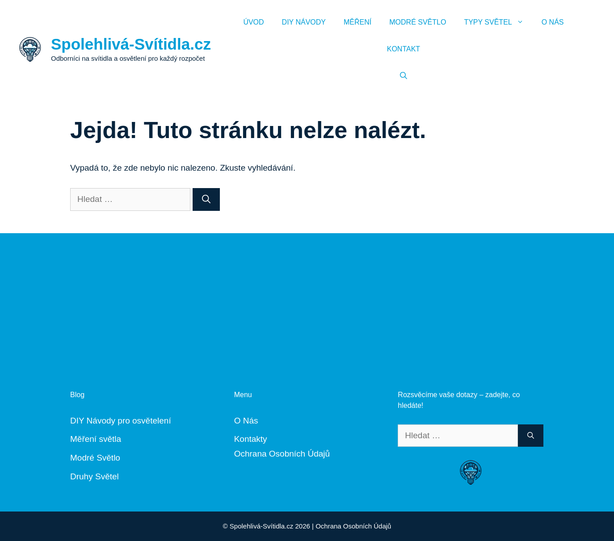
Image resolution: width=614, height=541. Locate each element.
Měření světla (95, 439)
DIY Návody (304, 22)
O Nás (553, 22)
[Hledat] (206, 199)
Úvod (253, 22)
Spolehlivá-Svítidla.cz (131, 44)
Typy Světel (498, 22)
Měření (357, 22)
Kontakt (403, 49)
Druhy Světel (94, 476)
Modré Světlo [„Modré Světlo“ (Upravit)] (95, 457)
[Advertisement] (307, 295)
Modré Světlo (417, 22)
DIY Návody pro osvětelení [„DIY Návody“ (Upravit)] (120, 420)
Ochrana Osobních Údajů (282, 453)
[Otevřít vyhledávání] (403, 76)
